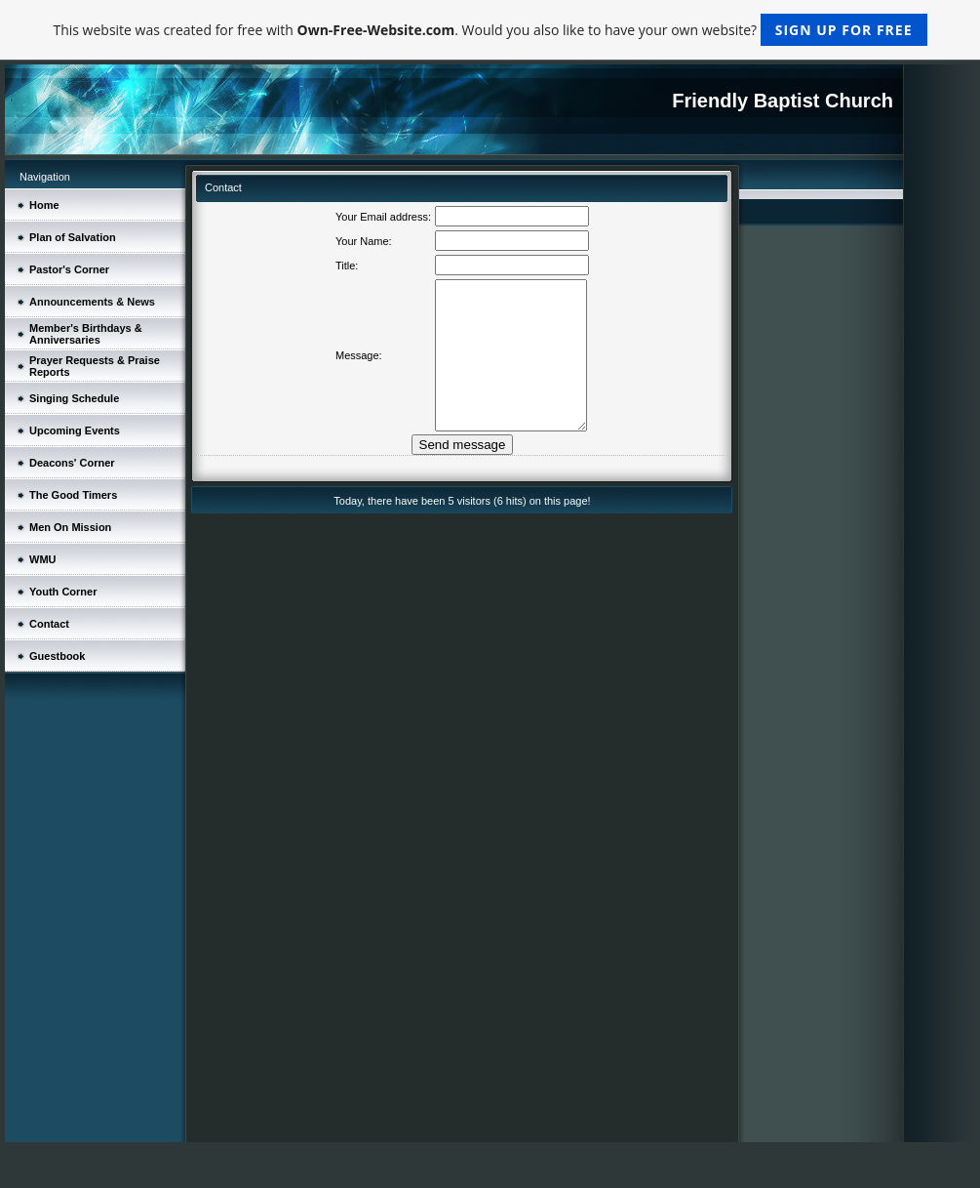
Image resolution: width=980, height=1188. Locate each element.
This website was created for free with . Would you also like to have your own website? (489, 30)
